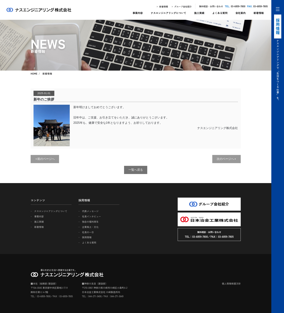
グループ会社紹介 (183, 6)
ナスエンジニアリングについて (168, 13)
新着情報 (163, 6)
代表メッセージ (90, 211)
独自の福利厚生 (90, 221)
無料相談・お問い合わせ (211, 6)
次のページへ (225, 158)
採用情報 (86, 237)
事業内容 (138, 13)
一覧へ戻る (135, 169)
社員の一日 (88, 232)
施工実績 (199, 13)
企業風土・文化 (90, 227)
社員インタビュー (91, 216)
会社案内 (240, 13)
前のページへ (46, 158)
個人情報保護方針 (231, 283)
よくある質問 (219, 13)
